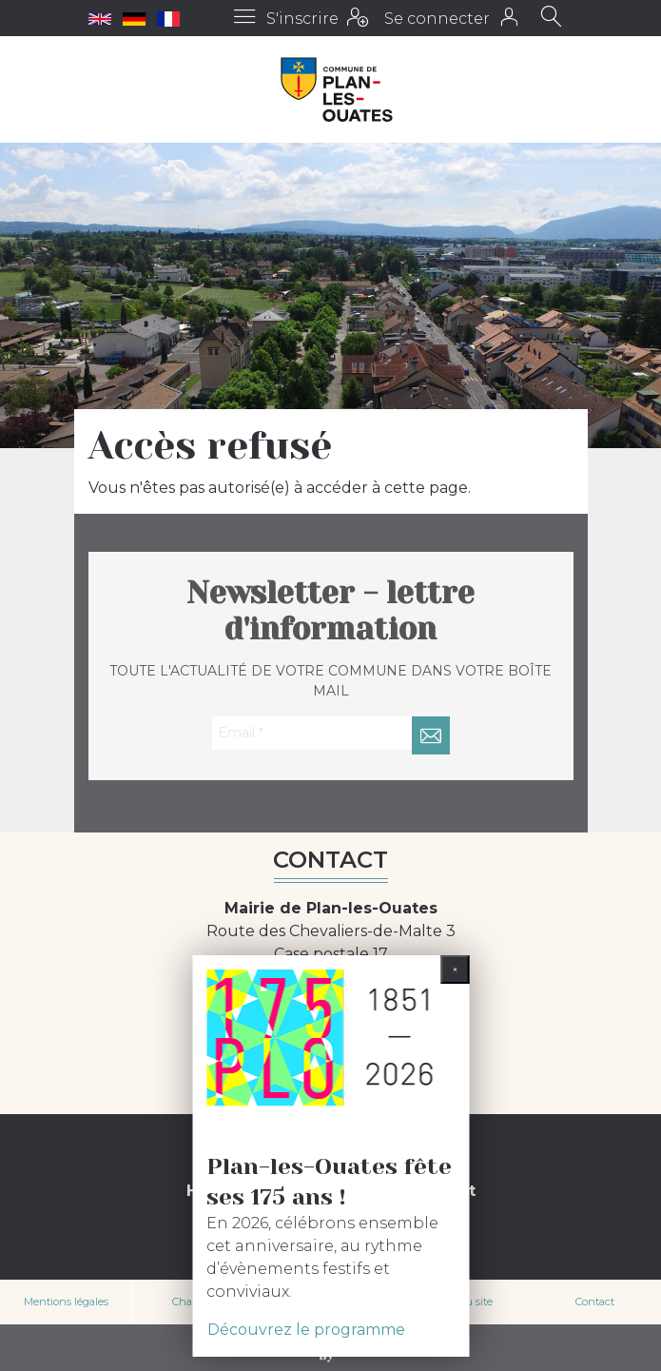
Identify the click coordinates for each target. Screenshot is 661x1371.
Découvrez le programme (306, 1330)
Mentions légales (66, 1301)
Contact (594, 1301)
